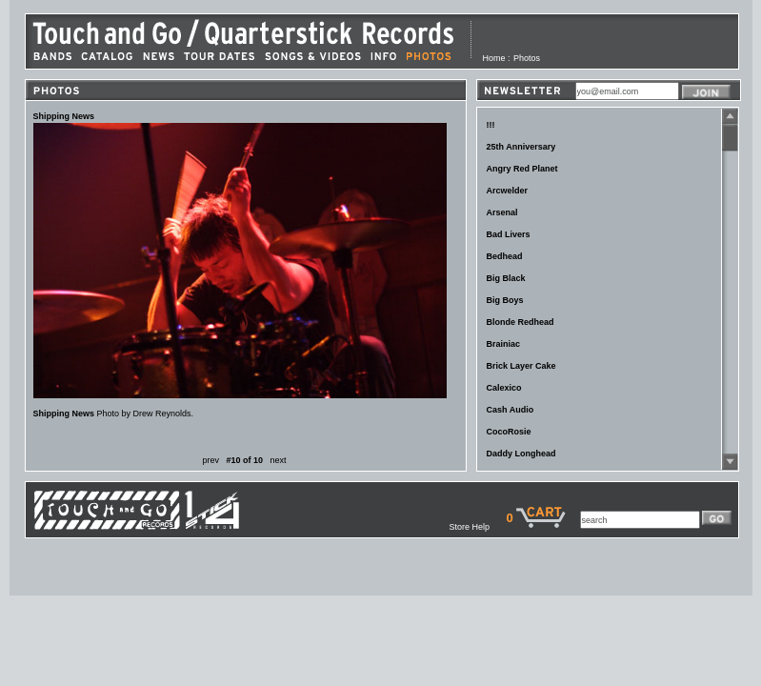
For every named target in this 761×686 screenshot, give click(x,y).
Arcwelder (508, 190)
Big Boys (505, 300)
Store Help (477, 527)
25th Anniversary (521, 146)
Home (494, 58)
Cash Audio (510, 409)
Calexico (504, 388)
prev (210, 460)
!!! (491, 125)
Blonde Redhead (520, 322)
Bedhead (505, 256)
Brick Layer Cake (521, 366)
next (278, 460)
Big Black (506, 278)
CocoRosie (509, 431)
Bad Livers (509, 234)
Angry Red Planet (522, 168)
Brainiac (504, 344)
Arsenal (502, 212)
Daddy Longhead (521, 453)
